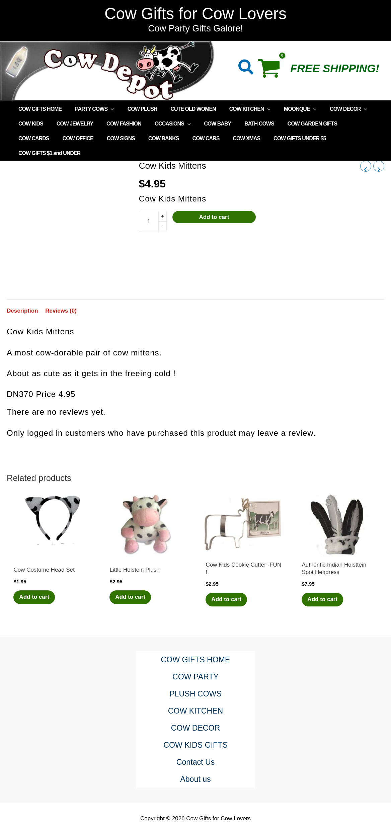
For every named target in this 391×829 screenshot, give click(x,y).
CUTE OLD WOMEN (183, 109)
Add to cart (214, 202)
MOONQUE (285, 109)
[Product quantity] (148, 206)
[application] (106, 109)
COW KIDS (29, 124)
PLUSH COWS (195, 679)
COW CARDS (345, 124)
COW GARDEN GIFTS (295, 124)
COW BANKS (113, 138)
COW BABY (205, 124)
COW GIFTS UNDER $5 (241, 138)
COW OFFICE (32, 138)
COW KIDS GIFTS (195, 730)
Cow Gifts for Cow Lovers (195, 13)
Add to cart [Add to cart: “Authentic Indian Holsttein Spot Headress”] (323, 585)
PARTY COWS (90, 109)
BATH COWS (244, 124)
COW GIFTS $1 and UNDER (309, 138)
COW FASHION (117, 124)
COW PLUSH (136, 109)
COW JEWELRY (71, 124)
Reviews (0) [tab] (61, 296)
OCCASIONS (163, 123)
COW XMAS (190, 138)
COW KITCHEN (237, 109)
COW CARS (152, 138)
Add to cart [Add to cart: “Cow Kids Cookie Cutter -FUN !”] (227, 585)
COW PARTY (195, 662)
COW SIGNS (73, 138)
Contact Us (196, 747)
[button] (246, 68)
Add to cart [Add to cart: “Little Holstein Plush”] (131, 582)
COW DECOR (331, 109)
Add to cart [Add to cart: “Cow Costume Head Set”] (35, 582)
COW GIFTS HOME (38, 109)
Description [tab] (22, 296)
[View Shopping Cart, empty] (272, 70)
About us (196, 764)
